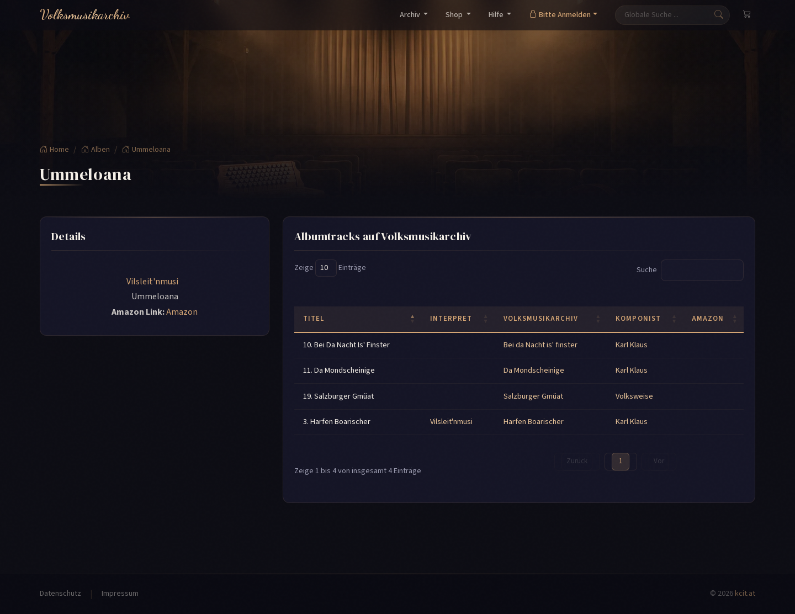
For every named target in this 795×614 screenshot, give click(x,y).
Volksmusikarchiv (85, 15)
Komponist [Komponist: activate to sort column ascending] (638, 319)
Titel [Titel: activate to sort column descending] (313, 319)
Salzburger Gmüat (533, 396)
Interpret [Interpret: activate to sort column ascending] (451, 319)
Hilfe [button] (497, 14)
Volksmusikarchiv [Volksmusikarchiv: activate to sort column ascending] (541, 319)
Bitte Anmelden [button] (560, 14)
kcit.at (745, 593)
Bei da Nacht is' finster (540, 345)
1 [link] (620, 461)
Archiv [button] (411, 14)
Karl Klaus (632, 345)
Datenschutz (60, 593)
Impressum (120, 593)
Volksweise (634, 396)
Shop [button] (455, 14)
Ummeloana (146, 149)
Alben (95, 149)
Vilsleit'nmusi (153, 282)
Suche (690, 270)
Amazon (182, 312)
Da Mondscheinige (534, 370)
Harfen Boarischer (534, 421)
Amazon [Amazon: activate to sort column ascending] (708, 319)
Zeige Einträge (330, 268)
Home (54, 149)
